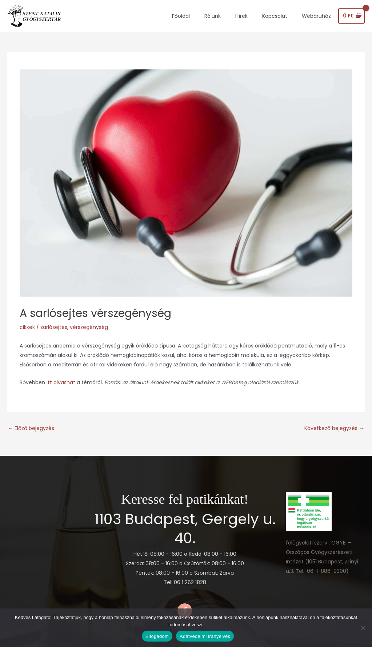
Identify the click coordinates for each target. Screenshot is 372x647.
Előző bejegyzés (31, 428)
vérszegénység (89, 327)
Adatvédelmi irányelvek (205, 636)
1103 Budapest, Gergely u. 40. (185, 528)
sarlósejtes (53, 327)
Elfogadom (157, 636)
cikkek (27, 327)
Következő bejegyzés (334, 428)
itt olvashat (62, 382)
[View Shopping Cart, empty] (351, 16)
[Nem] (363, 627)
